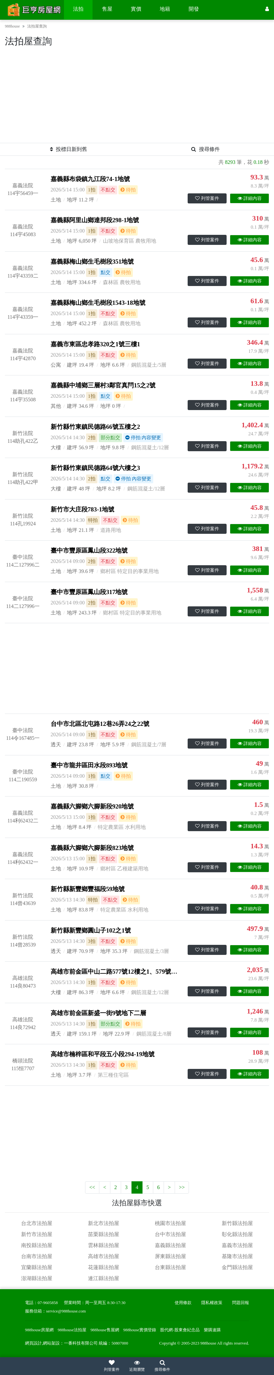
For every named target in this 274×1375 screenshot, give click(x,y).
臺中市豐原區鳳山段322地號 (89, 550)
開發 (194, 9)
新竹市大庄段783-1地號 (83, 509)
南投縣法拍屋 (36, 1245)
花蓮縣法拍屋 (103, 1267)
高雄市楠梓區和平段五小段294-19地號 (103, 1054)
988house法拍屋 (72, 1330)
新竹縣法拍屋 (237, 1223)
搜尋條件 (205, 149)
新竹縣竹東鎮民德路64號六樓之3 (95, 467)
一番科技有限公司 (81, 1343)
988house (12, 26)
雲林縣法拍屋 (103, 1245)
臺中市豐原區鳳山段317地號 (89, 592)
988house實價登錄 (139, 1330)
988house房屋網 (39, 1330)
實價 (136, 9)
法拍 (78, 9)
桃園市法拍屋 (170, 1223)
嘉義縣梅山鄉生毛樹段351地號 (92, 261)
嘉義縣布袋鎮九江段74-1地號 (90, 179)
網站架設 (51, 1343)
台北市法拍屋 (36, 1223)
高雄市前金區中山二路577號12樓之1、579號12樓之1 (122, 971)
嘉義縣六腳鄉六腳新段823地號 (92, 847)
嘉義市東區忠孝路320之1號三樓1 (95, 344)
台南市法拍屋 (36, 1256)
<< (92, 1187)
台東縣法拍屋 (170, 1267)
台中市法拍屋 (170, 1234)
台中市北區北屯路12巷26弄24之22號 (100, 723)
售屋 (107, 9)
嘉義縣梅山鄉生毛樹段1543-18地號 (98, 302)
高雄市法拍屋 (103, 1256)
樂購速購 (212, 1330)
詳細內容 (250, 198)
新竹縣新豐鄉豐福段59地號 (88, 889)
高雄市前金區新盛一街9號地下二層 (98, 1013)
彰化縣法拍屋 (237, 1234)
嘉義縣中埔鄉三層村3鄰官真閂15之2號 (103, 385)
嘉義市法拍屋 (237, 1245)
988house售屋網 (105, 1330)
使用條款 (183, 1303)
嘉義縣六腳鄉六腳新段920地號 (92, 806)
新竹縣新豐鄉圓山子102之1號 (91, 930)
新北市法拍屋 (103, 1223)
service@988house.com (66, 1311)
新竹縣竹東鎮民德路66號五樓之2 (95, 426)
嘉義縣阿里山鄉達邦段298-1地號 (95, 220)
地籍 (165, 9)
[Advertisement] (137, 97)
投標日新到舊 (68, 149)
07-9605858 (48, 1303)
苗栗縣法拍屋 (103, 1234)
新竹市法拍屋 (36, 1234)
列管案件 (207, 198)
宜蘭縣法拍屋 (36, 1267)
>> (182, 1187)
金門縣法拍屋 (237, 1267)
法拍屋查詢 (37, 26)
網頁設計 (33, 1343)
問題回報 (240, 1303)
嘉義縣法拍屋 (170, 1245)
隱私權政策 (211, 1303)
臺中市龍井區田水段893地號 (89, 765)
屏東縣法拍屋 (170, 1256)
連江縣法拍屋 (103, 1278)
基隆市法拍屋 (237, 1256)
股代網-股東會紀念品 (179, 1330)
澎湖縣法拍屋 (36, 1278)
